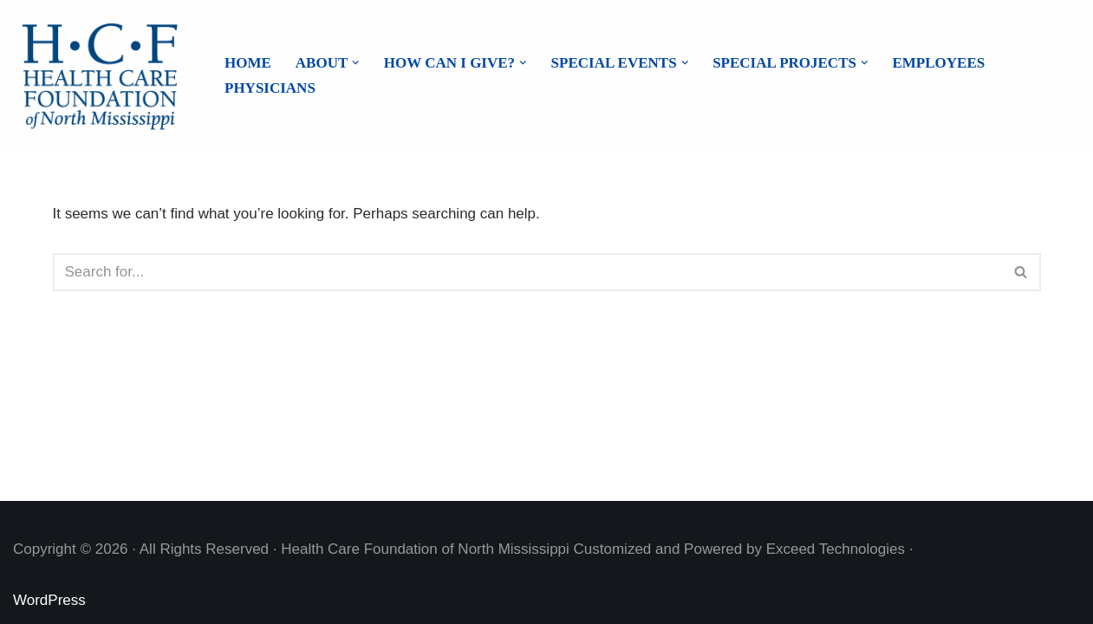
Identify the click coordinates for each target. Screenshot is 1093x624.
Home (247, 63)
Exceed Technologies (835, 549)
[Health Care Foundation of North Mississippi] (104, 75)
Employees (938, 63)
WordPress (49, 600)
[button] (356, 63)
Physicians (270, 88)
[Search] (527, 272)
